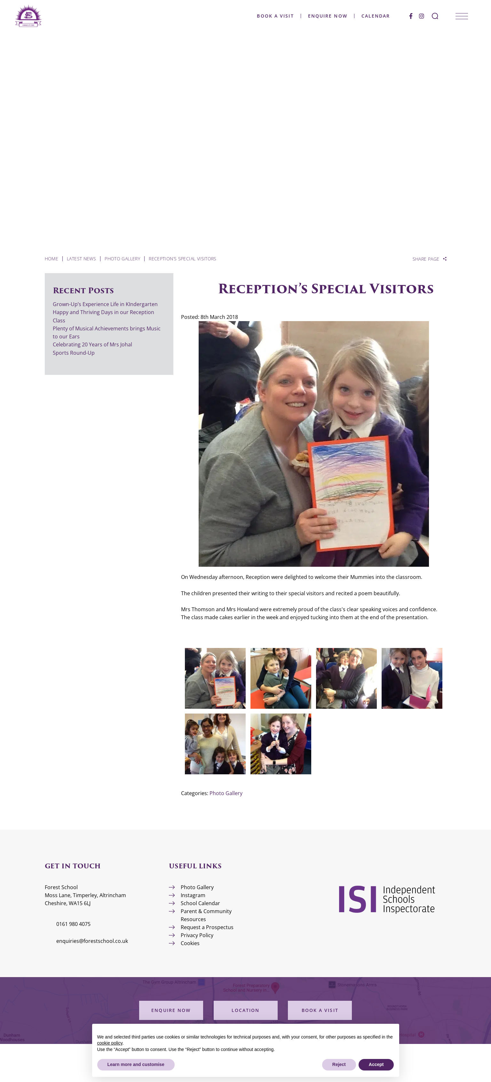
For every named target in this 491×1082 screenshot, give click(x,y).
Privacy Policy (197, 935)
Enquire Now (327, 16)
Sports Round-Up (74, 352)
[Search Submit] (434, 16)
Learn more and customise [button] (135, 1064)
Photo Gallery (226, 793)
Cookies (190, 943)
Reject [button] (339, 1064)
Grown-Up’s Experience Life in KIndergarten (105, 304)
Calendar (375, 16)
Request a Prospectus (207, 927)
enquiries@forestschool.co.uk (92, 940)
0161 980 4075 (73, 924)
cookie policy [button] (110, 1043)
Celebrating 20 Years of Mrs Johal (92, 344)
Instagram (193, 895)
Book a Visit (275, 16)
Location (246, 1010)
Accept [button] (376, 1064)
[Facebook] (410, 16)
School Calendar (200, 903)
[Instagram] (421, 16)
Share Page (426, 259)
